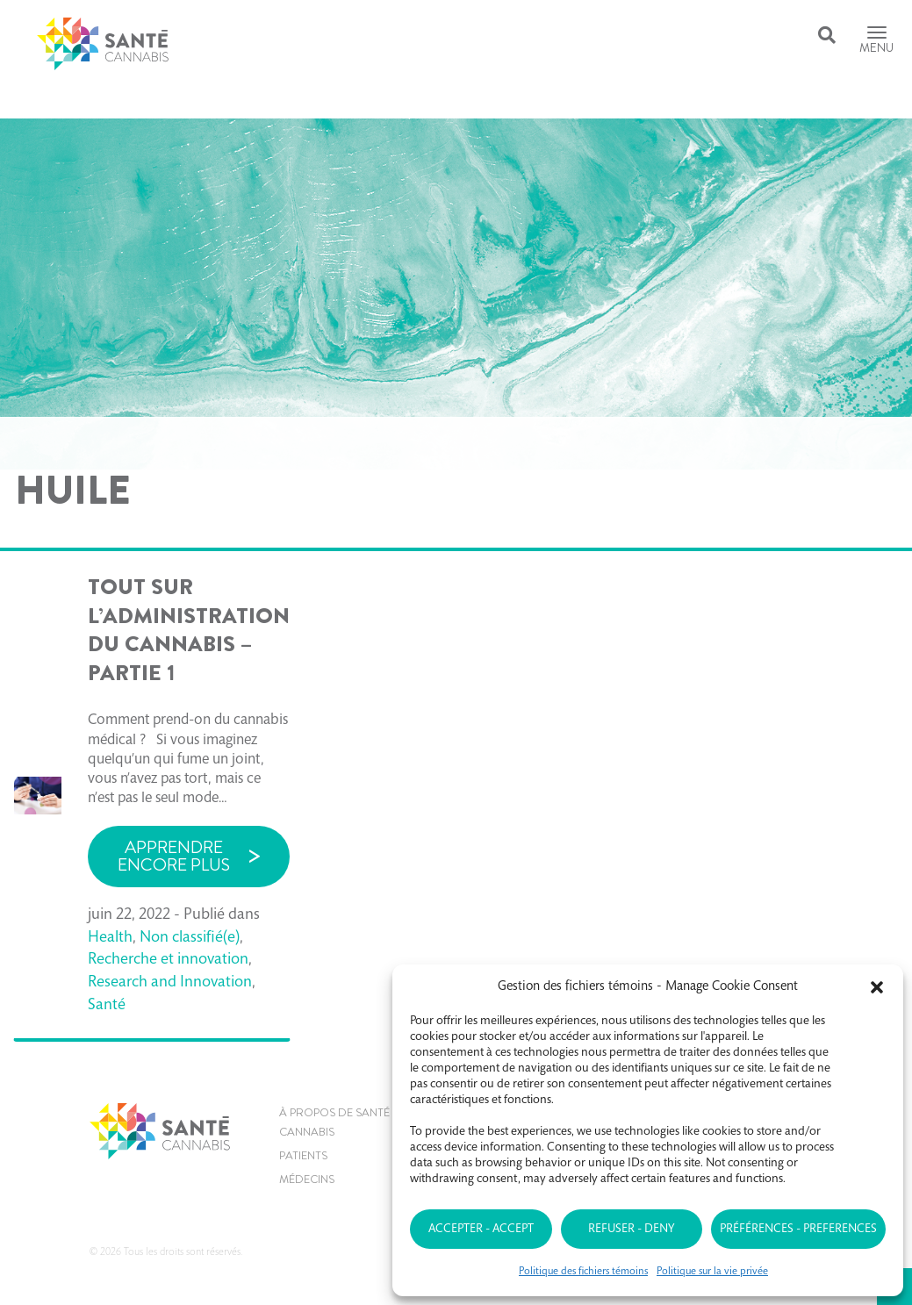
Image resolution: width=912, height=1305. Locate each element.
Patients (303, 1155)
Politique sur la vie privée (712, 1271)
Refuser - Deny (631, 1229)
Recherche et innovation (168, 960)
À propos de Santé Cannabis (334, 1122)
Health (110, 938)
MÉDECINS (306, 1179)
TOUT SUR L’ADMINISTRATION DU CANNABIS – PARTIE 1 (189, 630)
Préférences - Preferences (798, 1229)
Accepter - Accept (481, 1229)
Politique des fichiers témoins (583, 1271)
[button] (877, 987)
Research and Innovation (170, 983)
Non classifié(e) (190, 938)
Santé (107, 1006)
